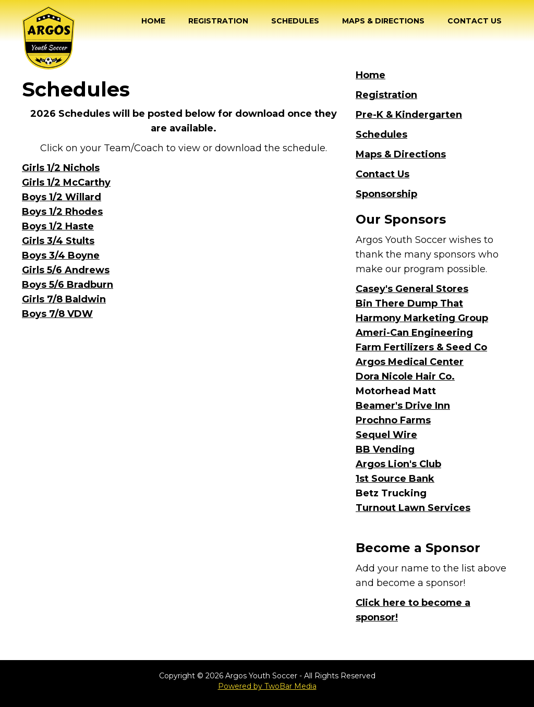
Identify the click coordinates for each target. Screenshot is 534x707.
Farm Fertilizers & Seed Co (421, 347)
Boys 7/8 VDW (57, 314)
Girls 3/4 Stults (58, 241)
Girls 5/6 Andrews (66, 270)
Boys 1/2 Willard (61, 197)
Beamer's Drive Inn (403, 405)
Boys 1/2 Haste (58, 226)
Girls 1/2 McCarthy (66, 182)
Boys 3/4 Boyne (61, 255)
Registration (218, 21)
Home (153, 21)
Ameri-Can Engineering (414, 332)
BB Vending (385, 449)
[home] (48, 37)
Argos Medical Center (410, 362)
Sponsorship (386, 194)
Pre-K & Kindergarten (409, 114)
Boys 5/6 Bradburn (67, 284)
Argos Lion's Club (398, 464)
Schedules (295, 21)
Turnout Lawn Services (413, 508)
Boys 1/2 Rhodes (62, 211)
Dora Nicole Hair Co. (405, 376)
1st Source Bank (395, 478)
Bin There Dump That (409, 303)
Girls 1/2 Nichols (61, 168)
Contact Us (474, 21)
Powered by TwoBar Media (267, 686)
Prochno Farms (393, 420)
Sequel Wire (386, 435)
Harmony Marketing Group (422, 318)
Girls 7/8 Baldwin (64, 299)
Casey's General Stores (412, 289)
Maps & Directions (383, 21)
